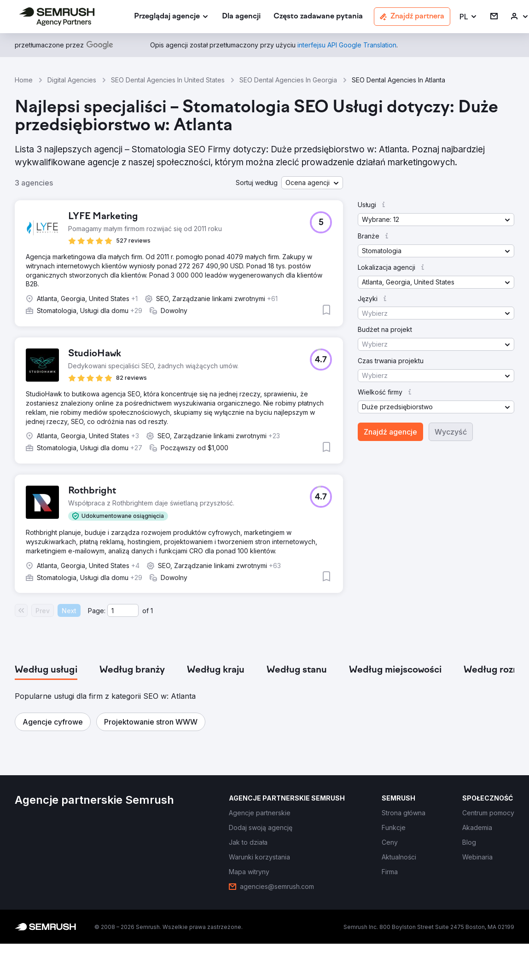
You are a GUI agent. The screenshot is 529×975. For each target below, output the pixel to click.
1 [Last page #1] (152, 611)
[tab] (46, 670)
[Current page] (123, 610)
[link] (241, 17)
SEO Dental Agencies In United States (168, 80)
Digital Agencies (71, 80)
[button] (468, 17)
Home (24, 80)
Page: (96, 611)
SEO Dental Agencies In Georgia (288, 80)
